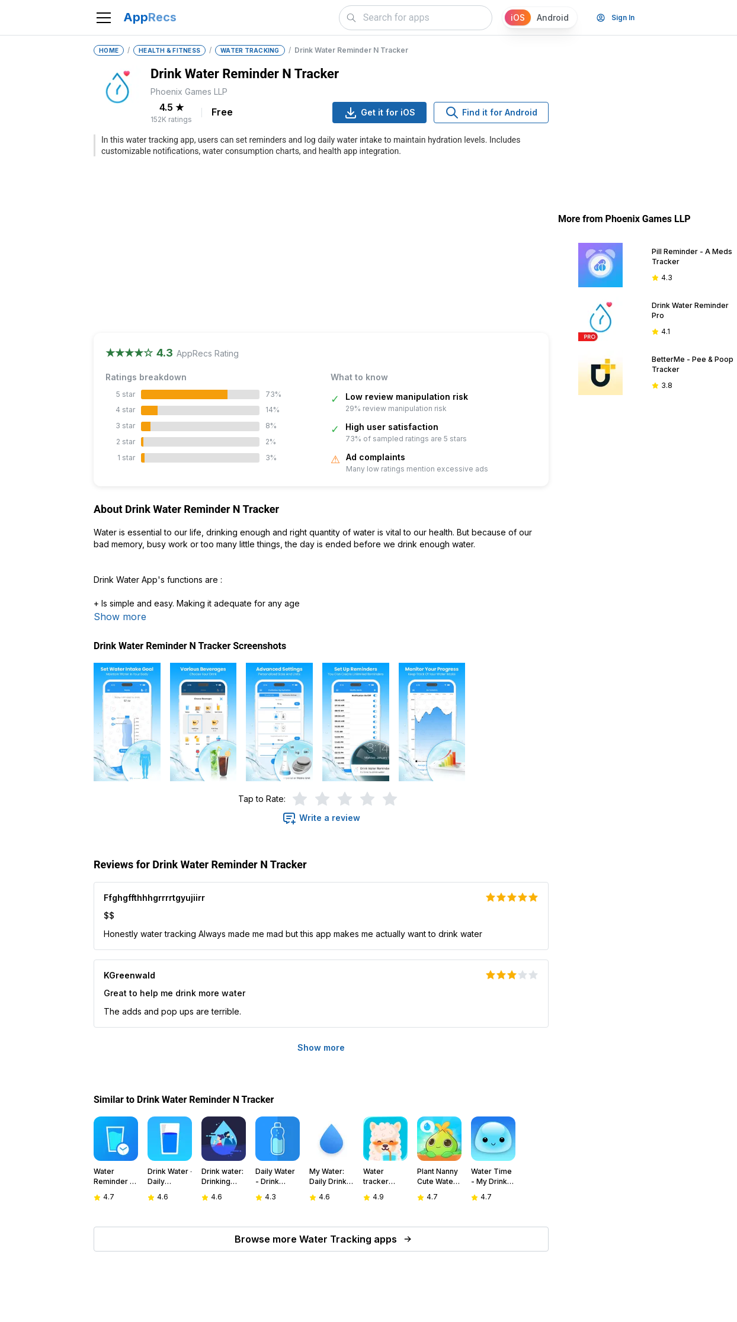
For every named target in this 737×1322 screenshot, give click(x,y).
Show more (120, 617)
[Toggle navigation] (104, 18)
